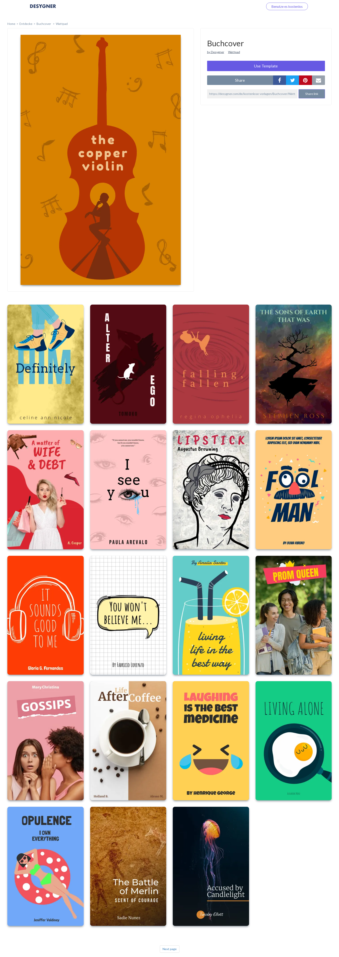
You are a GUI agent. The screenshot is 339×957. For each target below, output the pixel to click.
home (11, 24)
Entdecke (25, 24)
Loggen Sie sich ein (244, 6)
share (240, 80)
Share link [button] (311, 94)
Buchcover (44, 24)
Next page (170, 949)
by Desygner (215, 52)
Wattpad (62, 24)
